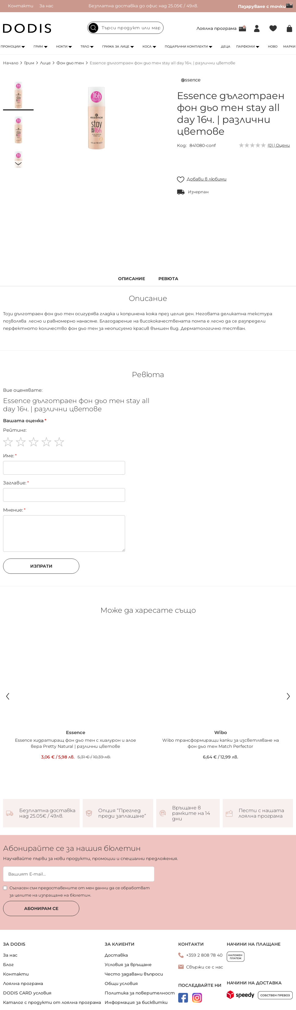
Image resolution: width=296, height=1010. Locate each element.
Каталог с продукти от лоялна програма (52, 1002)
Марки (289, 46)
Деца (225, 46)
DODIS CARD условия (27, 993)
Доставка (116, 955)
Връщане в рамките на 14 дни (191, 813)
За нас (46, 6)
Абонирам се (41, 908)
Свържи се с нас (204, 967)
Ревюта (168, 278)
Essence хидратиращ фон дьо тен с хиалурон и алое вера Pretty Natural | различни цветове (75, 743)
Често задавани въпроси (134, 974)
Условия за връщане (128, 964)
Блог (8, 964)
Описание (131, 278)
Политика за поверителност (140, 993)
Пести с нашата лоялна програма (261, 813)
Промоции (10, 46)
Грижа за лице (115, 46)
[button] (18, 95)
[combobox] (125, 28)
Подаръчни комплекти (186, 46)
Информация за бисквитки (136, 1002)
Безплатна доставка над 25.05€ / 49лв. (47, 813)
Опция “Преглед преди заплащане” (122, 813)
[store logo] (27, 28)
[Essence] (190, 81)
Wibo (220, 732)
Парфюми (245, 46)
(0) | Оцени (279, 145)
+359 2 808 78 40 (204, 955)
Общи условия (121, 983)
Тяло (85, 46)
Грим (38, 46)
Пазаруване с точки (265, 6)
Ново (272, 46)
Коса (147, 46)
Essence (75, 732)
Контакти (20, 6)
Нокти (61, 46)
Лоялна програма (216, 28)
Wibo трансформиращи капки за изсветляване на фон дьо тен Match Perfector (220, 743)
